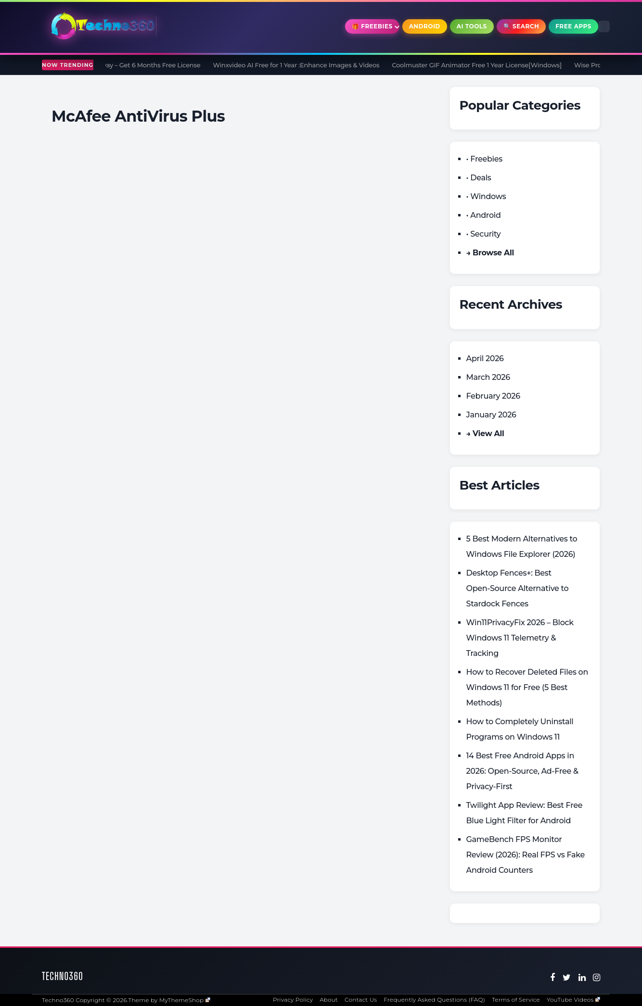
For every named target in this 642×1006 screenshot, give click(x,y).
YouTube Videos (573, 999)
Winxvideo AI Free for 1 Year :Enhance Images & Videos (301, 65)
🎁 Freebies (372, 26)
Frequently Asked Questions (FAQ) (434, 999)
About (329, 999)
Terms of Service (516, 999)
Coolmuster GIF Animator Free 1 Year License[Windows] (482, 65)
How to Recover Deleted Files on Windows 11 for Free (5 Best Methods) (527, 687)
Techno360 (62, 975)
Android (424, 26)
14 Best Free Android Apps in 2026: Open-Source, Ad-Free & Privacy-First (522, 771)
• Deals (478, 177)
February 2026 (493, 396)
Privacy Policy (293, 999)
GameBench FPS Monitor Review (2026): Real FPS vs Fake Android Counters (525, 855)
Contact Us (361, 999)
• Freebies (484, 158)
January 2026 (491, 414)
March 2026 (488, 377)
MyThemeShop (184, 1000)
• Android (483, 215)
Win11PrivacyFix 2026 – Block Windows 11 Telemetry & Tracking (520, 638)
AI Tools (472, 26)
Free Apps (573, 26)
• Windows (486, 196)
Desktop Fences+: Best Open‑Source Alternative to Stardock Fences (517, 588)
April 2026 (485, 358)
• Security (483, 234)
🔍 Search (521, 26)
